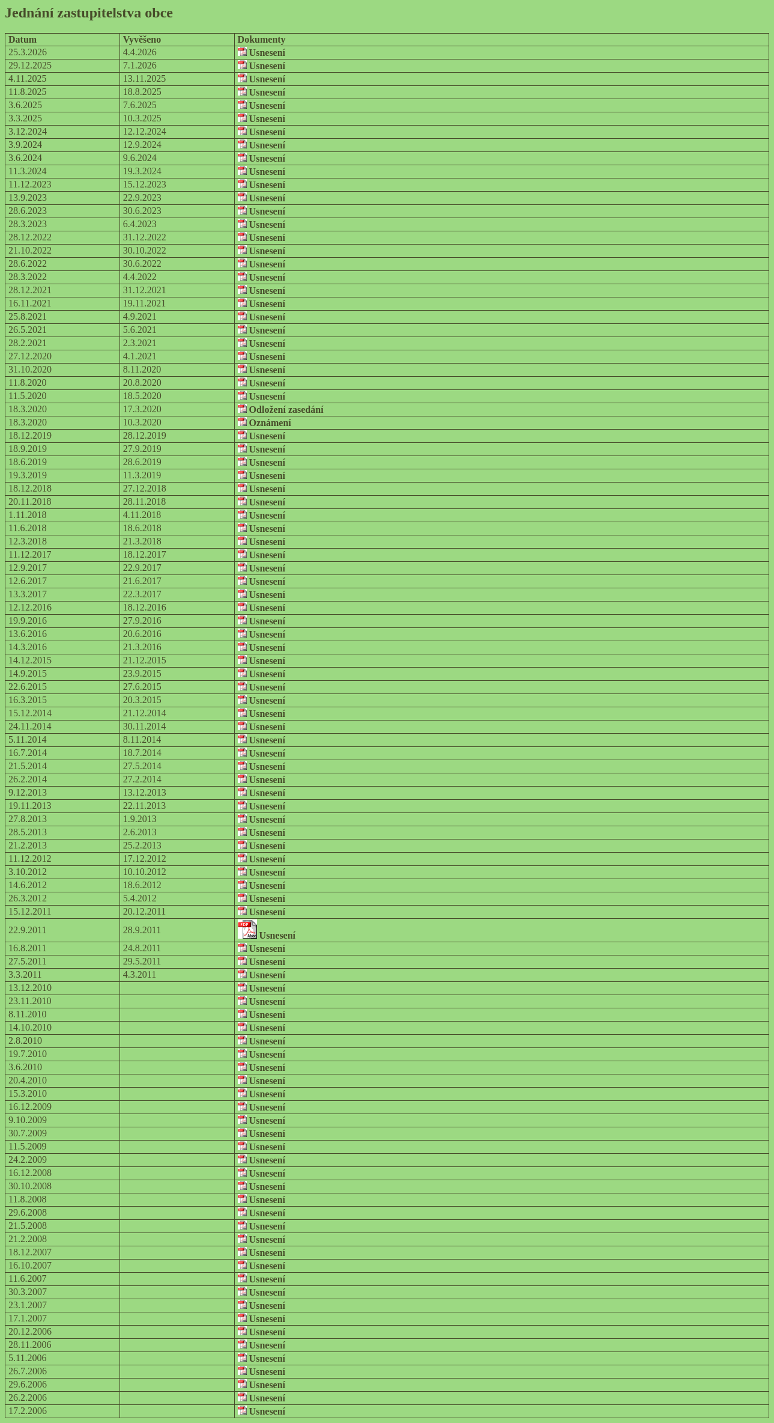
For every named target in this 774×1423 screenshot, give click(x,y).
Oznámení (264, 423)
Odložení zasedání (281, 409)
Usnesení (261, 52)
